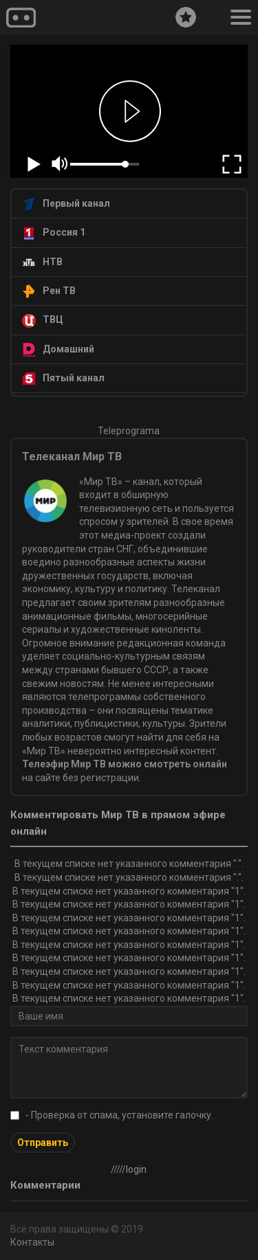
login (136, 1169)
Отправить (42, 1142)
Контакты (32, 1242)
